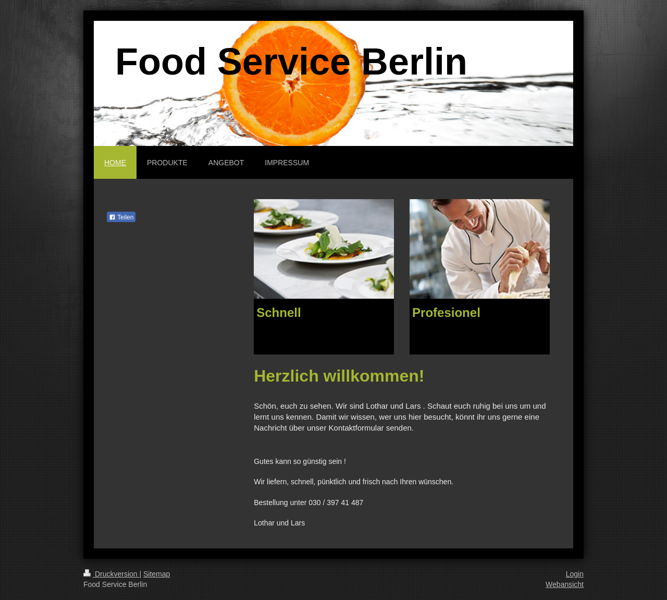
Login (575, 574)
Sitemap (156, 574)
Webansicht (565, 584)
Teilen (121, 217)
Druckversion (111, 574)
